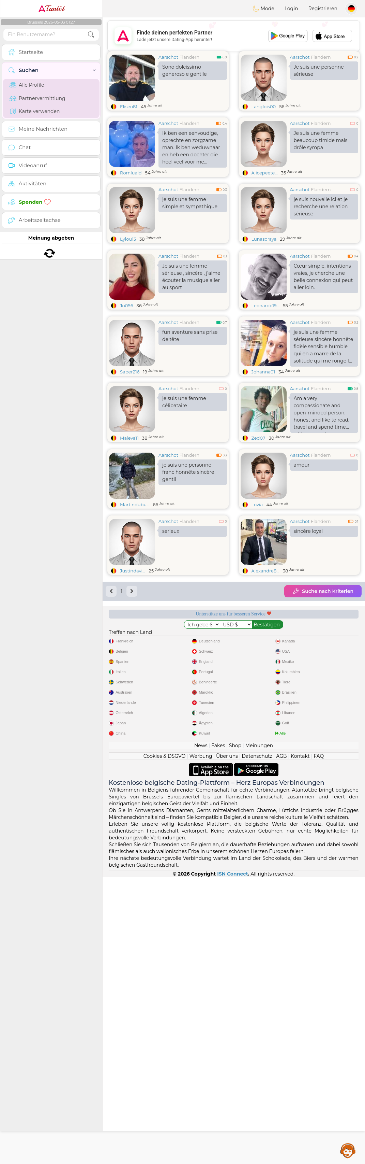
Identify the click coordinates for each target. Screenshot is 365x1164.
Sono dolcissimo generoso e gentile (184, 70)
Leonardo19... (265, 358)
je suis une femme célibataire (184, 454)
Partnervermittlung (37, 98)
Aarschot (168, 57)
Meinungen (259, 1032)
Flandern (189, 57)
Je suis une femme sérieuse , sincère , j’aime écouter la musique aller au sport (191, 329)
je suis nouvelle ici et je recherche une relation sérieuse (321, 206)
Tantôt (51, 8)
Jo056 (126, 358)
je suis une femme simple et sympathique (189, 203)
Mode (263, 8)
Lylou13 (128, 239)
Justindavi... (132, 676)
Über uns (227, 1043)
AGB (281, 1043)
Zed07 (258, 490)
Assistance (348, 1150)
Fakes (218, 1032)
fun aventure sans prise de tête (189, 388)
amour (302, 570)
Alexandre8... (265, 676)
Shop (235, 1032)
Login (291, 8)
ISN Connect (232, 1161)
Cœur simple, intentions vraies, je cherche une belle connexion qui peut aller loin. (323, 329)
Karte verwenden (35, 111)
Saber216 (130, 424)
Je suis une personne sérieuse (319, 70)
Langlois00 (264, 106)
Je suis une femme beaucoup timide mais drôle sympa (321, 140)
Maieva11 (129, 490)
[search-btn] (91, 35)
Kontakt (300, 1043)
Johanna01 (263, 424)
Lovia (257, 609)
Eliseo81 (128, 106)
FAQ (319, 1043)
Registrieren (322, 8)
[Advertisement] (233, 35)
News (201, 1032)
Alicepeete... (265, 172)
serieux (170, 636)
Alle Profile (27, 85)
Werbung (200, 1043)
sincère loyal (308, 636)
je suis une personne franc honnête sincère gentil (188, 577)
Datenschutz (257, 1043)
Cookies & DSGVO (164, 1043)
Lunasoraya (264, 239)
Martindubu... (134, 609)
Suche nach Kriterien (322, 696)
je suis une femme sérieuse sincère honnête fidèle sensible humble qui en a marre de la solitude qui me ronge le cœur (323, 400)
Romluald (131, 172)
